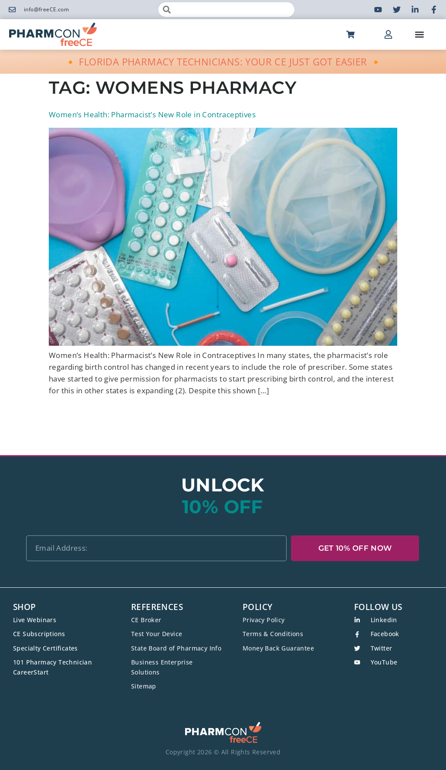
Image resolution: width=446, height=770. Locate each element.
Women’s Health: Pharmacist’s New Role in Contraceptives (152, 114)
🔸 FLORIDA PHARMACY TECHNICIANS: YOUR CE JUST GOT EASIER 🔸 (223, 61)
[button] (419, 34)
